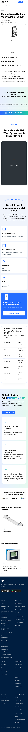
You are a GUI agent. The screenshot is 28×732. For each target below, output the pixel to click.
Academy (17, 671)
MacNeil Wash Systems (10, 6)
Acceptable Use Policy (20, 719)
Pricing (15, 584)
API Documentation (19, 690)
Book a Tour (4, 586)
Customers (4, 584)
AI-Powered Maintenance (4, 645)
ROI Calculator (18, 686)
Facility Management (20, 622)
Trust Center (18, 700)
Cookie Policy (18, 713)
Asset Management (6, 620)
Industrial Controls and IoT (7, 611)
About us (3, 664)
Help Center (4, 697)
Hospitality (17, 625)
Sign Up (20, 1)
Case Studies (18, 664)
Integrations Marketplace (4, 616)
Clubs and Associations (21, 609)
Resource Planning (6, 654)
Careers (3, 667)
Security (17, 697)
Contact (3, 703)
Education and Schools (20, 612)
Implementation (5, 700)
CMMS (2, 603)
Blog (16, 674)
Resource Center (19, 667)
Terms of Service (19, 703)
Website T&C (18, 722)
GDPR (16, 716)
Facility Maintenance (6, 632)
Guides (16, 677)
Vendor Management (6, 657)
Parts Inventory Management (5, 624)
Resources (21, 584)
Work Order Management (4, 641)
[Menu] (26, 2)
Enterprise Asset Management (5, 607)
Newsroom (4, 674)
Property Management (20, 616)
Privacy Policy (18, 706)
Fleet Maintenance (19, 619)
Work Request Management (4, 650)
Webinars (17, 680)
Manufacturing (18, 603)
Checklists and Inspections (5, 628)
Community (18, 683)
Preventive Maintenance (4, 636)
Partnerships (4, 671)
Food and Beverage (20, 606)
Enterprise (10, 584)
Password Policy (19, 710)
